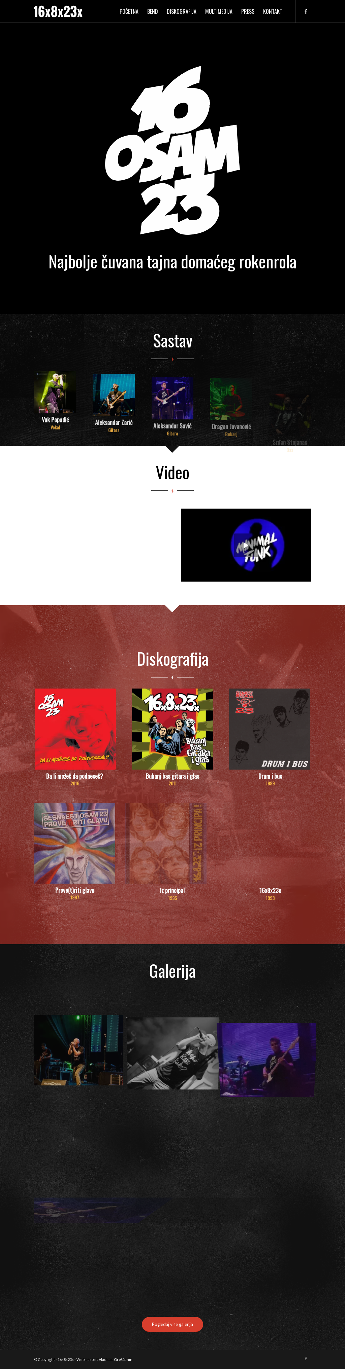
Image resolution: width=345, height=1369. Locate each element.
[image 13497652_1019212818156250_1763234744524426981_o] (81, 1052)
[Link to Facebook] (306, 11)
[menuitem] (129, 11)
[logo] (58, 11)
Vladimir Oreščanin (115, 1359)
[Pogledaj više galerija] (172, 1324)
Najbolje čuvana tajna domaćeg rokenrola (172, 260)
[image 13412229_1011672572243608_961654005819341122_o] (175, 1052)
